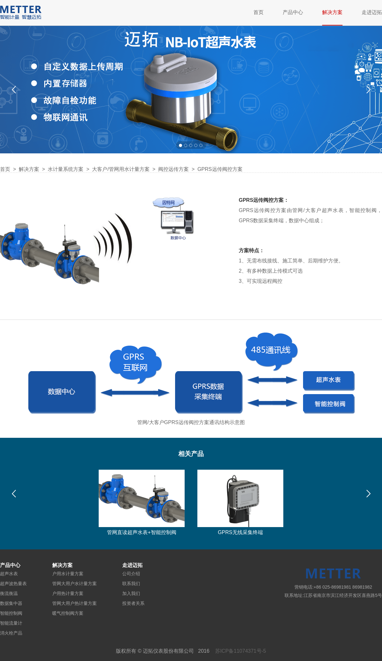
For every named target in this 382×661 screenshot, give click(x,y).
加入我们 (131, 593)
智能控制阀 (11, 613)
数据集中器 (11, 603)
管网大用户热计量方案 (74, 603)
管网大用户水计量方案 (74, 583)
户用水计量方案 (67, 573)
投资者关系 (133, 603)
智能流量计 (11, 623)
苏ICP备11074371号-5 (240, 651)
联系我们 (131, 583)
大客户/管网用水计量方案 (120, 169)
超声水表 (9, 573)
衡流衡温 (9, 593)
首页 (258, 12)
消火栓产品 (11, 632)
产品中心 (293, 12)
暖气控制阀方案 (67, 613)
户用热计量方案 (67, 593)
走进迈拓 (372, 12)
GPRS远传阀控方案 (219, 169)
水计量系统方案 (66, 169)
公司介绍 (131, 573)
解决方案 (332, 12)
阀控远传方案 (173, 169)
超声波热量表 (13, 583)
